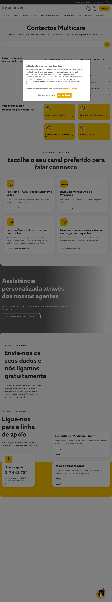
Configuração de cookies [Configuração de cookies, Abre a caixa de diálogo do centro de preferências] (44, 95)
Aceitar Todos (64, 95)
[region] (56, 80)
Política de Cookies (69, 89)
